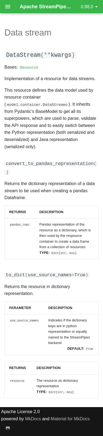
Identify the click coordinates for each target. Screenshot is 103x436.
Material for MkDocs (70, 418)
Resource (29, 67)
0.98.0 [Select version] (87, 6)
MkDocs (33, 418)
